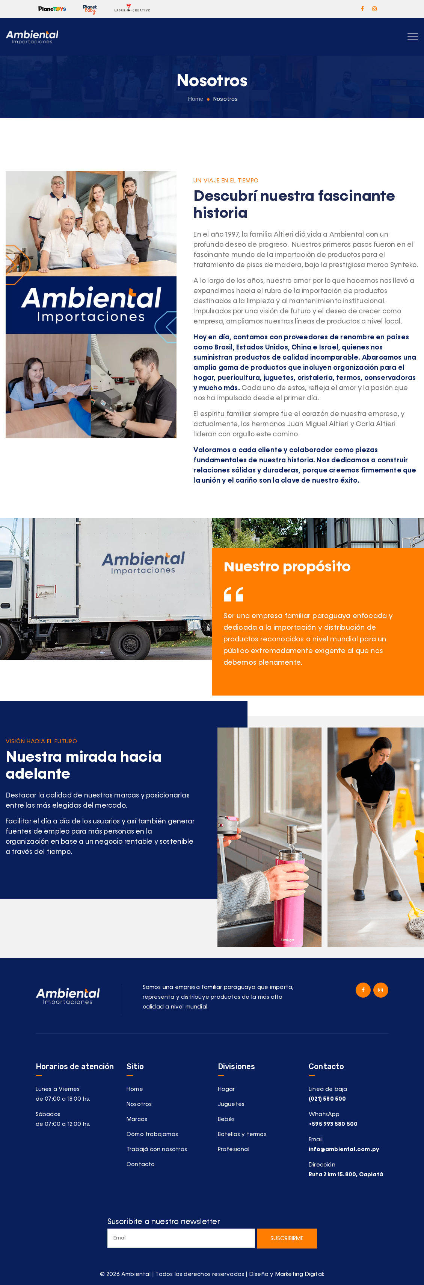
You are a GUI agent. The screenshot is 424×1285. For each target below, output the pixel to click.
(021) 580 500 (327, 1099)
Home (194, 99)
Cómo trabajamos (152, 1134)
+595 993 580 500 (333, 1124)
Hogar (226, 1089)
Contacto (141, 1164)
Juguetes (231, 1104)
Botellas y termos (242, 1134)
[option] (318, 636)
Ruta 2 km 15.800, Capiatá (346, 1174)
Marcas (137, 1119)
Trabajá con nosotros (157, 1149)
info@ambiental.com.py (344, 1149)
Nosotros (139, 1104)
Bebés (226, 1119)
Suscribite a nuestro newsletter (181, 1233)
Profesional (233, 1149)
